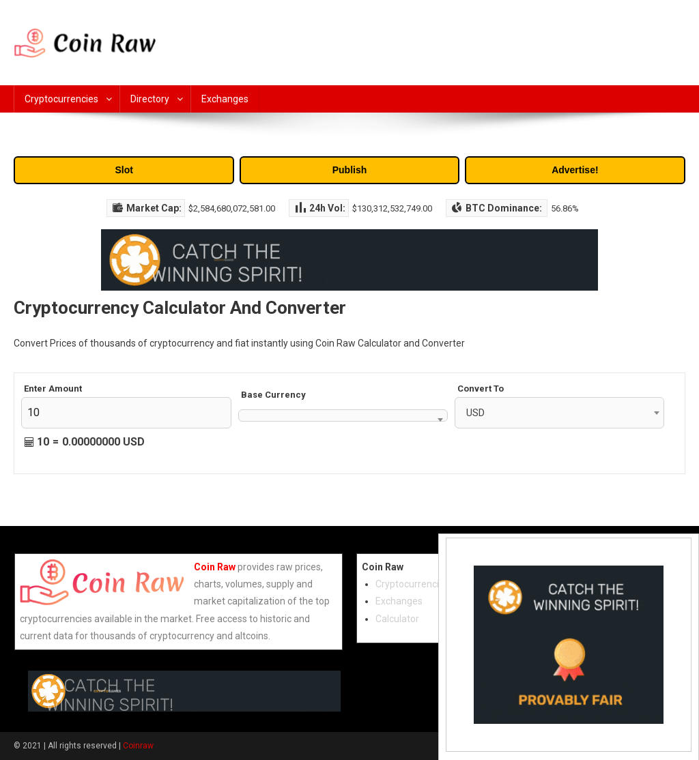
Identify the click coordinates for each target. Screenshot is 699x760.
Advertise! (575, 169)
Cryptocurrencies (61, 98)
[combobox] (343, 415)
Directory (149, 98)
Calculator (397, 618)
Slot (123, 169)
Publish (349, 169)
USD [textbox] (475, 413)
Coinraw (138, 745)
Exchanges (224, 98)
